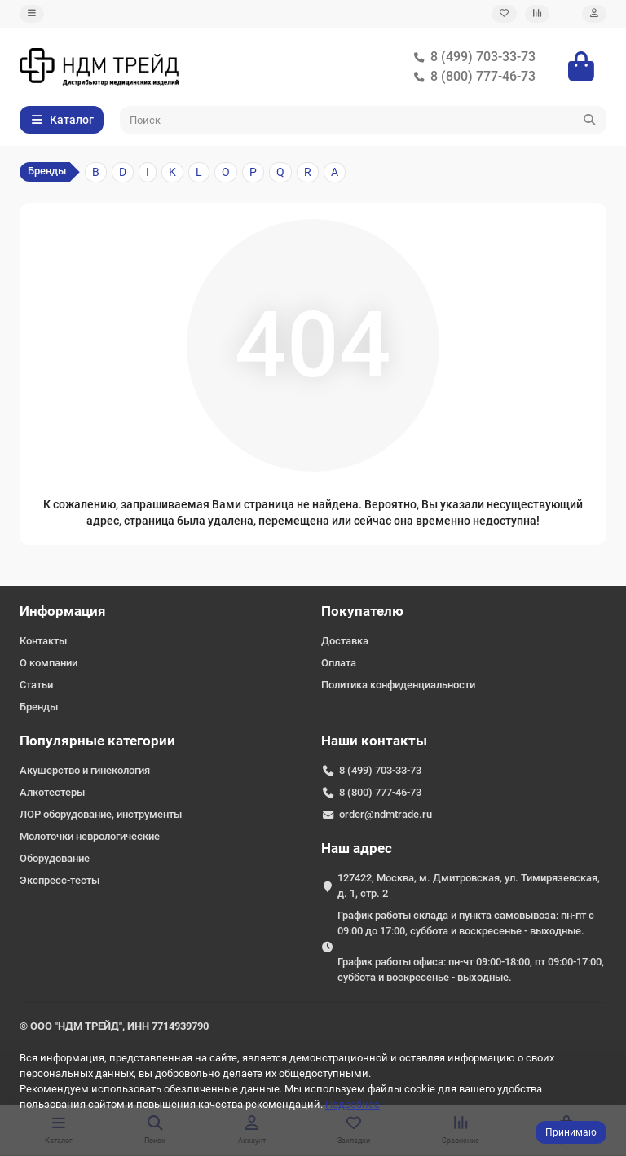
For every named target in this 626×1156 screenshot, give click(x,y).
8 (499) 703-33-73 (472, 57)
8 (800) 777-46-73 (472, 77)
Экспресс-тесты (59, 880)
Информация (63, 611)
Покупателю (362, 611)
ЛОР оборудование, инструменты (101, 814)
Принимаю (571, 1132)
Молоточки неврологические (90, 836)
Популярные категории (97, 740)
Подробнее (352, 1104)
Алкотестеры (52, 792)
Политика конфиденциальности (398, 685)
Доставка (344, 641)
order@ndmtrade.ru (385, 814)
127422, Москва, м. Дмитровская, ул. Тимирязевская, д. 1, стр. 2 (468, 885)
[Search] (363, 120)
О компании (48, 663)
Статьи (36, 685)
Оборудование (55, 858)
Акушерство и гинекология (85, 770)
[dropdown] (32, 14)
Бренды (39, 707)
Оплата (338, 663)
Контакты (43, 641)
